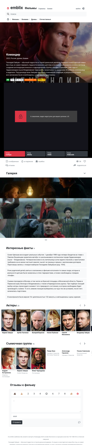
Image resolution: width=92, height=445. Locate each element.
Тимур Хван (51, 351)
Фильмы (31, 8)
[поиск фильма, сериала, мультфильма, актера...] (46, 14)
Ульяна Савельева (83, 351)
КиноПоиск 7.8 (30, 80)
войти (78, 9)
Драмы (34, 19)
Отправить (17, 422)
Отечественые (45, 19)
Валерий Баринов (38, 333)
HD (8, 80)
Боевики (25, 19)
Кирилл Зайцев (7, 333)
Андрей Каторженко (6, 372)
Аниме (49, 9)
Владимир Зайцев (83, 333)
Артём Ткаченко (23, 333)
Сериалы (41, 9)
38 (78, 161)
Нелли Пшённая (52, 333)
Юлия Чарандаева (38, 371)
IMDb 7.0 (41, 80)
